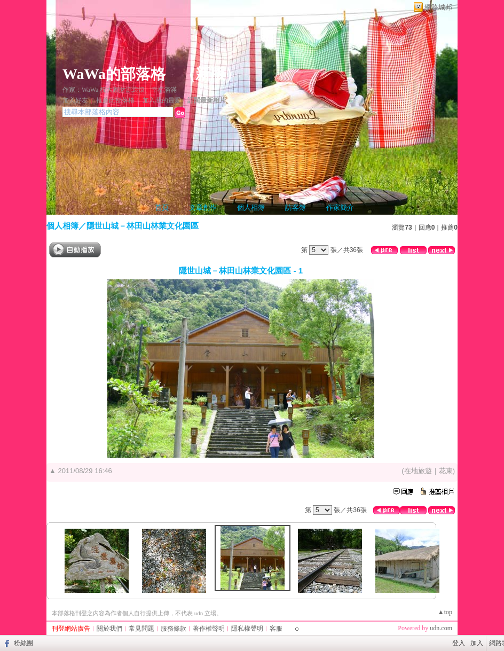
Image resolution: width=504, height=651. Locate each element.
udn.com (441, 628)
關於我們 (109, 628)
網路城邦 (438, 7)
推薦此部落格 (115, 100)
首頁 (162, 207)
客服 (276, 628)
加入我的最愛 (162, 100)
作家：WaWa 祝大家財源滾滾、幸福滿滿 (119, 89)
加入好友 (75, 100)
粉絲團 (23, 643)
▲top (445, 612)
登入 (458, 643)
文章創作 (203, 207)
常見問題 (141, 628)
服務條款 (173, 628)
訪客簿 (295, 207)
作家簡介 (340, 207)
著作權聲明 (209, 628)
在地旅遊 (418, 471)
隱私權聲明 (247, 628)
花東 (446, 471)
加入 (476, 643)
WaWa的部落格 (114, 74)
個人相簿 (251, 207)
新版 (210, 74)
